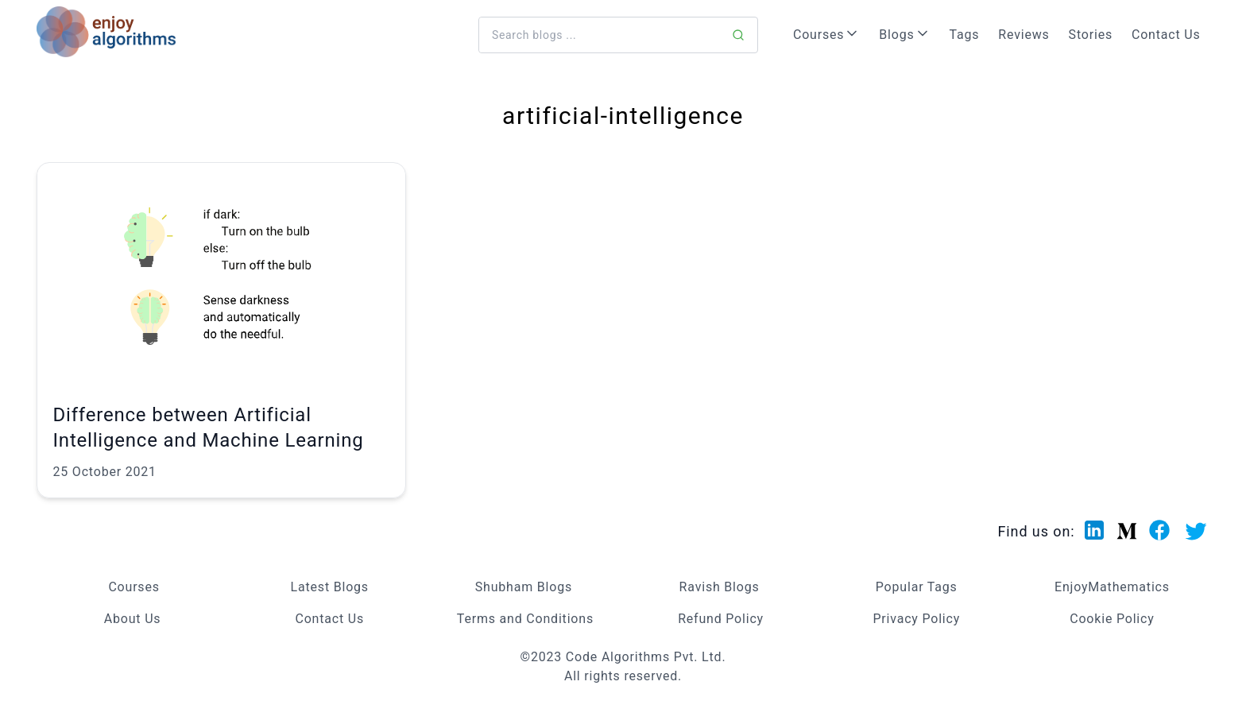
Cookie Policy (1112, 618)
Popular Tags (917, 586)
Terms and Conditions (525, 618)
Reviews (1023, 34)
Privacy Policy (916, 618)
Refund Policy (721, 618)
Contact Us (1166, 34)
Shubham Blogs (523, 586)
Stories (1090, 34)
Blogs (904, 33)
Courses (826, 33)
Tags (965, 34)
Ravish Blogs (719, 586)
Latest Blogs (330, 586)
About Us (132, 618)
